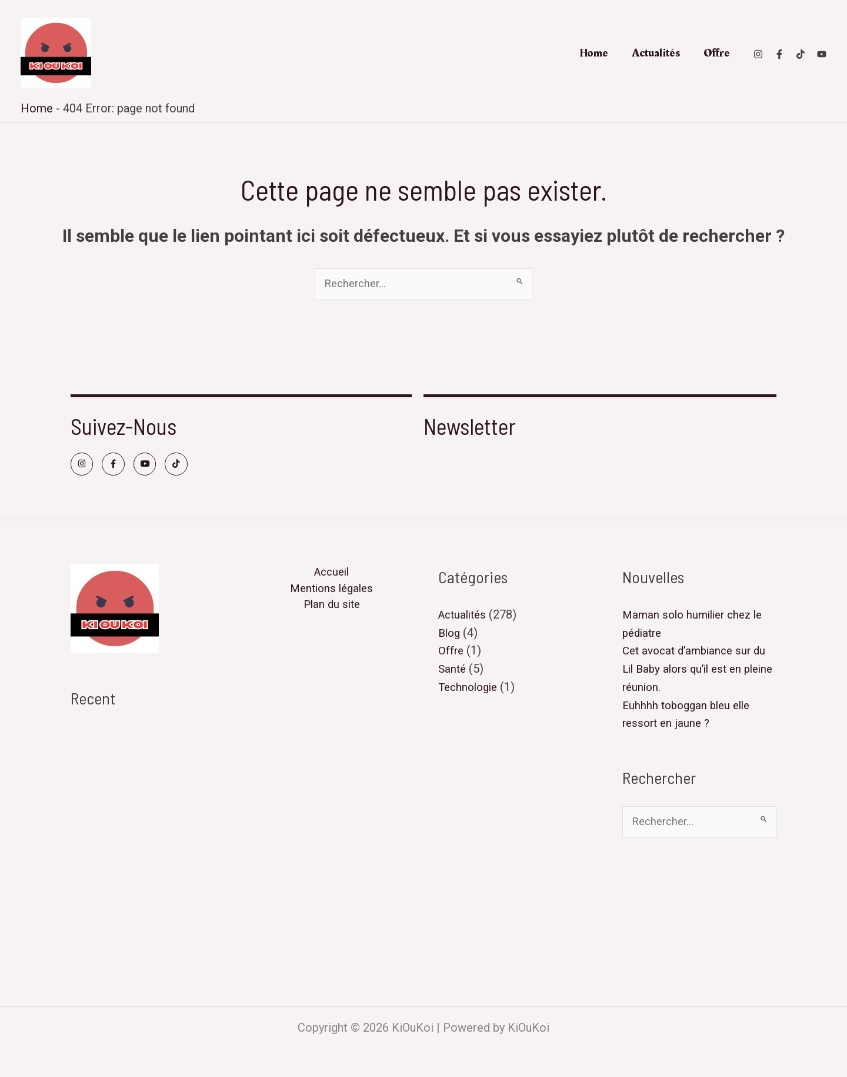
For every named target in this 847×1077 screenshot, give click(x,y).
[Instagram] (758, 54)
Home (593, 53)
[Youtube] (821, 54)
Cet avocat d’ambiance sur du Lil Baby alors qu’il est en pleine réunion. (147, 794)
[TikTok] (800, 54)
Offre (716, 53)
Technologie (470, 690)
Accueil (331, 578)
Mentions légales (331, 596)
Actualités (656, 53)
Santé (453, 673)
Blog (450, 637)
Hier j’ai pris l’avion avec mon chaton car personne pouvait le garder (146, 882)
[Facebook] (779, 54)
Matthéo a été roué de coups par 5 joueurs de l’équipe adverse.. (146, 935)
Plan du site (332, 614)
